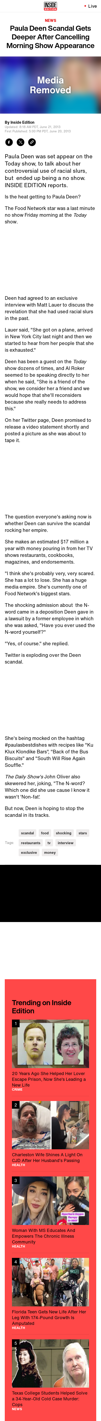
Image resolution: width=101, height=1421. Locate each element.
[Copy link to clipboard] (32, 143)
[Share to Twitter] (20, 143)
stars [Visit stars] (83, 833)
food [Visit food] (45, 833)
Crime (17, 1089)
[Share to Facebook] (9, 143)
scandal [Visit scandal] (27, 833)
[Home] (50, 6)
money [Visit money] (50, 852)
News (50, 20)
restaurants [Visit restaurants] (30, 843)
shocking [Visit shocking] (63, 833)
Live (92, 6)
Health (18, 1165)
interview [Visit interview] (66, 843)
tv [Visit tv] (49, 843)
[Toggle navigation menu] (6, 6)
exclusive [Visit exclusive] (29, 852)
